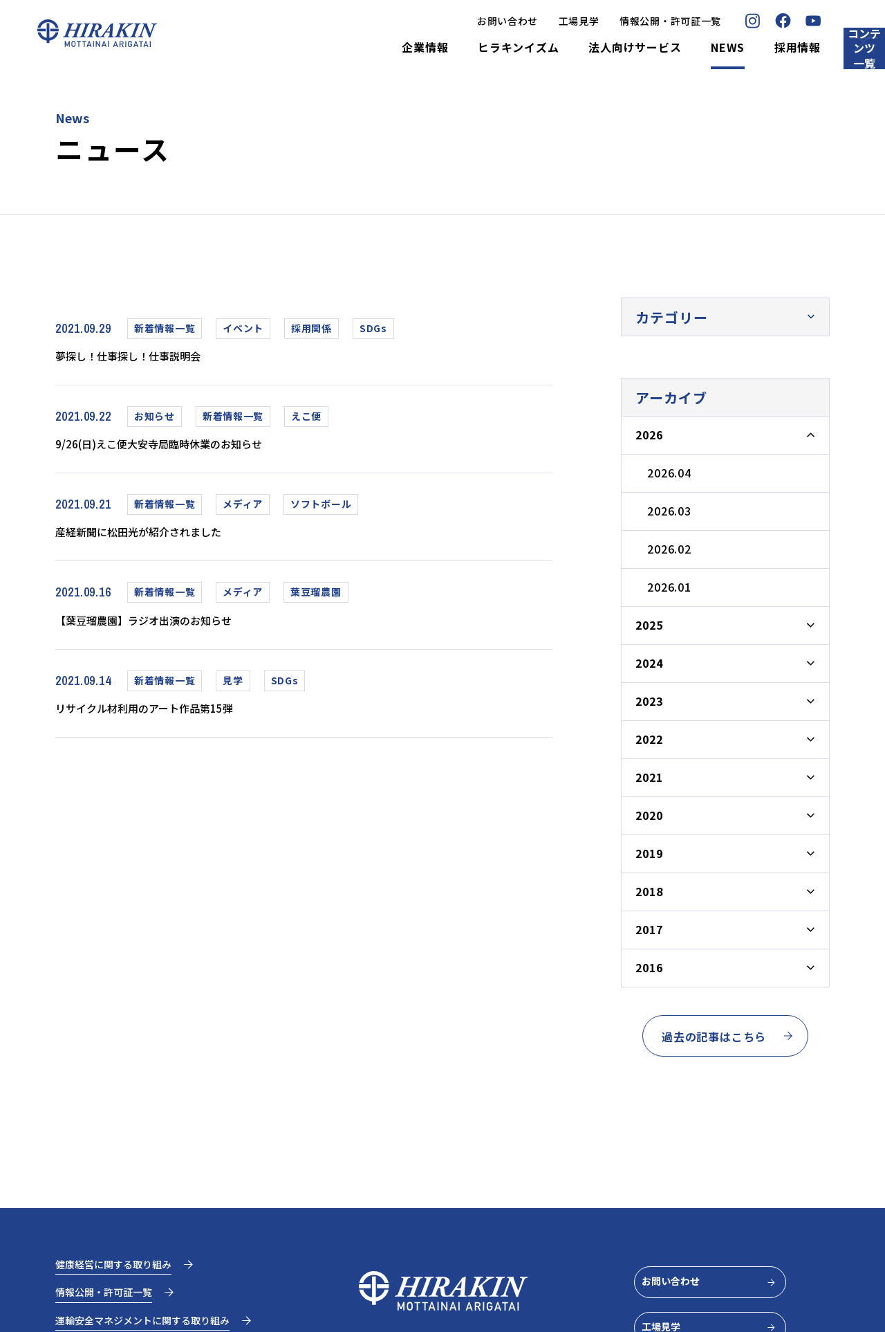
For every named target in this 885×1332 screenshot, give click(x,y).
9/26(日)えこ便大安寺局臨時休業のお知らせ (186, 447)
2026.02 (669, 548)
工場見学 (516, 21)
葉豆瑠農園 (316, 600)
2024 (648, 663)
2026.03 (669, 510)
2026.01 (669, 586)
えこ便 (306, 419)
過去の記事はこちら (728, 1036)
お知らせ (154, 419)
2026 (648, 434)
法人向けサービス (572, 47)
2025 (648, 625)
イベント (243, 328)
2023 (648, 701)
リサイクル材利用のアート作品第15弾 (166, 719)
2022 (648, 739)
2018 (648, 891)
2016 (648, 967)
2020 (648, 815)
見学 (233, 690)
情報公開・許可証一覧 (608, 21)
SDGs (373, 328)
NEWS (665, 47)
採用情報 (735, 47)
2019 (648, 853)
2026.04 (669, 472)
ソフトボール (320, 509)
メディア (243, 509)
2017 (648, 929)
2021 (648, 777)
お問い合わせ (445, 21)
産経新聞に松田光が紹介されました (159, 538)
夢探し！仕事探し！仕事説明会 (147, 356)
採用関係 (311, 328)
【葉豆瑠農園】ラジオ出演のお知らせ (166, 628)
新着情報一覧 (164, 328)
